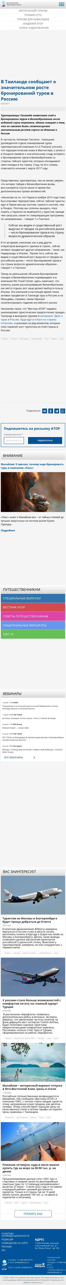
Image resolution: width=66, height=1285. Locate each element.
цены (56, 1038)
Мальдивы (24, 338)
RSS (4, 1250)
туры (62, 338)
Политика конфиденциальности (15, 1234)
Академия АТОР (33, 23)
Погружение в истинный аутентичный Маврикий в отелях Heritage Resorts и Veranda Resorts (30, 707)
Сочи (46, 1202)
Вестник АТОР (14, 607)
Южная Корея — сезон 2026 (15, 727)
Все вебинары (13, 757)
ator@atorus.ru (22, 1262)
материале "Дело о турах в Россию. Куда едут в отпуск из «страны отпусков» (32, 319)
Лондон (5, 338)
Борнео (33, 1117)
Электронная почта (12, 434)
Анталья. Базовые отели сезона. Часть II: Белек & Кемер (29, 718)
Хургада (17, 953)
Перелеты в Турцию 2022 (24, 1038)
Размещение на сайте (15, 1243)
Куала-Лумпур (22, 1117)
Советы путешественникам (25, 616)
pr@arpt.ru (27, 1267)
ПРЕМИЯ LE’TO (33, 15)
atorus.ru (27, 1282)
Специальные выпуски (22, 598)
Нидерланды (36, 338)
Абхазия (8, 1202)
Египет (8, 953)
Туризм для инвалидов (33, 19)
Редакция (7, 1239)
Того (46, 338)
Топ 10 (8, 634)
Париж (54, 338)
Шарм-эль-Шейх (29, 953)
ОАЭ (16, 1202)
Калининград (35, 1202)
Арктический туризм (33, 10)
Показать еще (33, 1213)
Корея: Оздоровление (34, 27)
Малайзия (9, 1117)
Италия (14, 338)
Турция (8, 1038)
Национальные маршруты (25, 625)
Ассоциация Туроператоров (14, 4)
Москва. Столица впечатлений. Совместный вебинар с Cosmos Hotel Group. (32, 750)
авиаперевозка (45, 953)
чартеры (40, 1038)
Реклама (7, 1246)
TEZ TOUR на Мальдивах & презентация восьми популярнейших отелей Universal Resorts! (33, 738)
